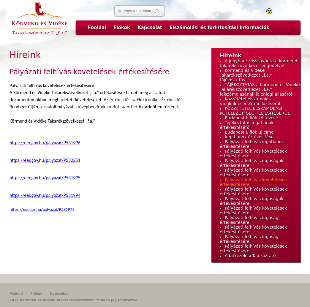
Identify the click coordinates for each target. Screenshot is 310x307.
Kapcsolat (149, 27)
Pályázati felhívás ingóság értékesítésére (249, 220)
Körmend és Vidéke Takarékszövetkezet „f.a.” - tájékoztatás (247, 75)
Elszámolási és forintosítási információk (219, 27)
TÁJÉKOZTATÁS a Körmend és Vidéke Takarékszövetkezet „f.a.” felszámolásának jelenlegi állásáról (260, 89)
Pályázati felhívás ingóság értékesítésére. (249, 239)
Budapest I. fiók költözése (251, 117)
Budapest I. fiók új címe (249, 132)
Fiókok (121, 27)
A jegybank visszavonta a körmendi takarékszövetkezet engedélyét (259, 63)
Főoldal (97, 27)
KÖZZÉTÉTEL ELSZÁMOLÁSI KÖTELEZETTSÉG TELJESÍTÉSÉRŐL (255, 110)
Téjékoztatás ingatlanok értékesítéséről (246, 125)
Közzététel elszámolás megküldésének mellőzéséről (250, 101)
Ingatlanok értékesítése (249, 136)
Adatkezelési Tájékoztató (250, 255)
